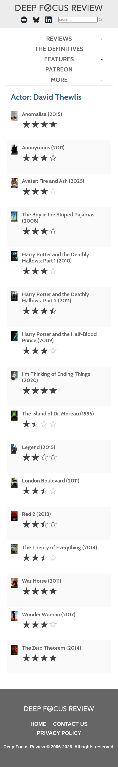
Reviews (59, 38)
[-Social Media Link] (24, 19)
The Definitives (59, 49)
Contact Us (70, 724)
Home (38, 724)
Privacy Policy (59, 733)
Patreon (59, 69)
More (59, 79)
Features (59, 59)
